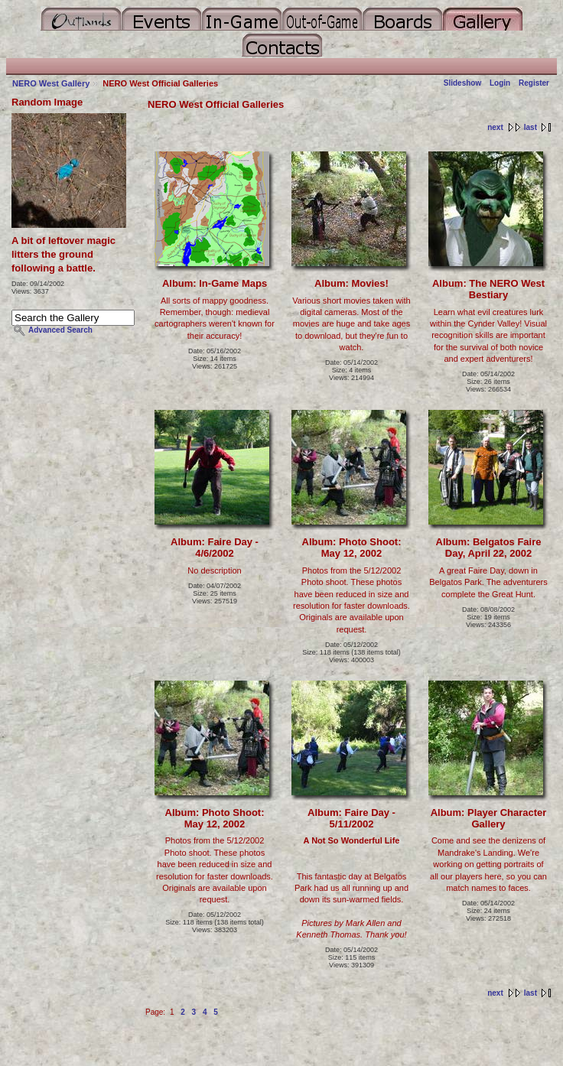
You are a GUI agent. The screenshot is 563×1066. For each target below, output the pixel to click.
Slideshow (463, 83)
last (530, 127)
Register (534, 83)
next (495, 127)
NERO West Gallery (50, 83)
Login (500, 83)
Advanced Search (60, 330)
